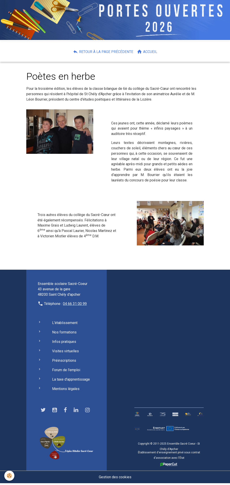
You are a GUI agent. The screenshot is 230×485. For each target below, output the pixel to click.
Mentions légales (66, 390)
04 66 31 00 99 (75, 305)
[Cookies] (9, 476)
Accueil (147, 51)
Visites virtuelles (65, 353)
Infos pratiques (64, 343)
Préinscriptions (64, 362)
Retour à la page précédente (103, 51)
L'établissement (64, 324)
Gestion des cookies (115, 478)
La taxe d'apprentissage (71, 381)
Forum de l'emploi (66, 371)
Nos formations (64, 334)
